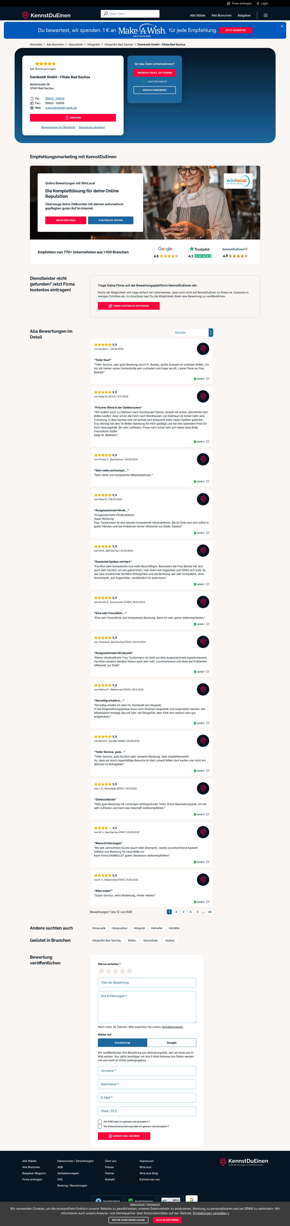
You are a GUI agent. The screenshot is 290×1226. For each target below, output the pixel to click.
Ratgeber (244, 15)
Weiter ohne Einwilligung (128, 1220)
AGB (110, 1121)
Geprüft (201, 379)
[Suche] (134, 14)
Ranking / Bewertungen (72, 1185)
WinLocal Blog (149, 1173)
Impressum (147, 1161)
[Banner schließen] (282, 26)
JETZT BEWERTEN (235, 30)
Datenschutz (65, 1161)
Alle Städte (197, 15)
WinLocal (145, 1167)
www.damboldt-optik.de (61, 107)
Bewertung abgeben (92, 127)
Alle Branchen (222, 15)
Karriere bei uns (150, 1179)
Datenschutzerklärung (120, 1126)
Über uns (110, 1161)
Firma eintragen (32, 1179)
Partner (109, 1173)
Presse (109, 1167)
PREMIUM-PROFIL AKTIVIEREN (154, 72)
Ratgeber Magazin (34, 1173)
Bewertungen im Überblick (58, 127)
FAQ (60, 1179)
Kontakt (110, 1179)
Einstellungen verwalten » (211, 1213)
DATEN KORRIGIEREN (154, 90)
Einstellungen (84, 1161)
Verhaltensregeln (172, 1026)
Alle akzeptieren (167, 1220)
